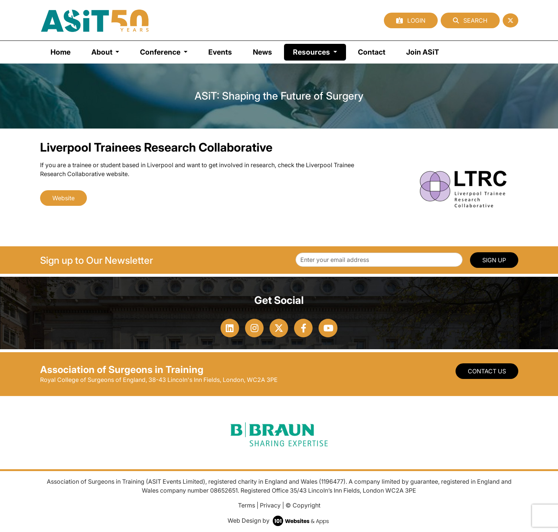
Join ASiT (422, 52)
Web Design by (279, 520)
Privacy (270, 505)
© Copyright (302, 505)
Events (220, 52)
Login (410, 20)
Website (63, 198)
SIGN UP (494, 260)
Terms (246, 505)
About (102, 52)
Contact (371, 52)
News (262, 52)
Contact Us (487, 371)
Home (60, 52)
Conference (161, 52)
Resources (319, 51)
